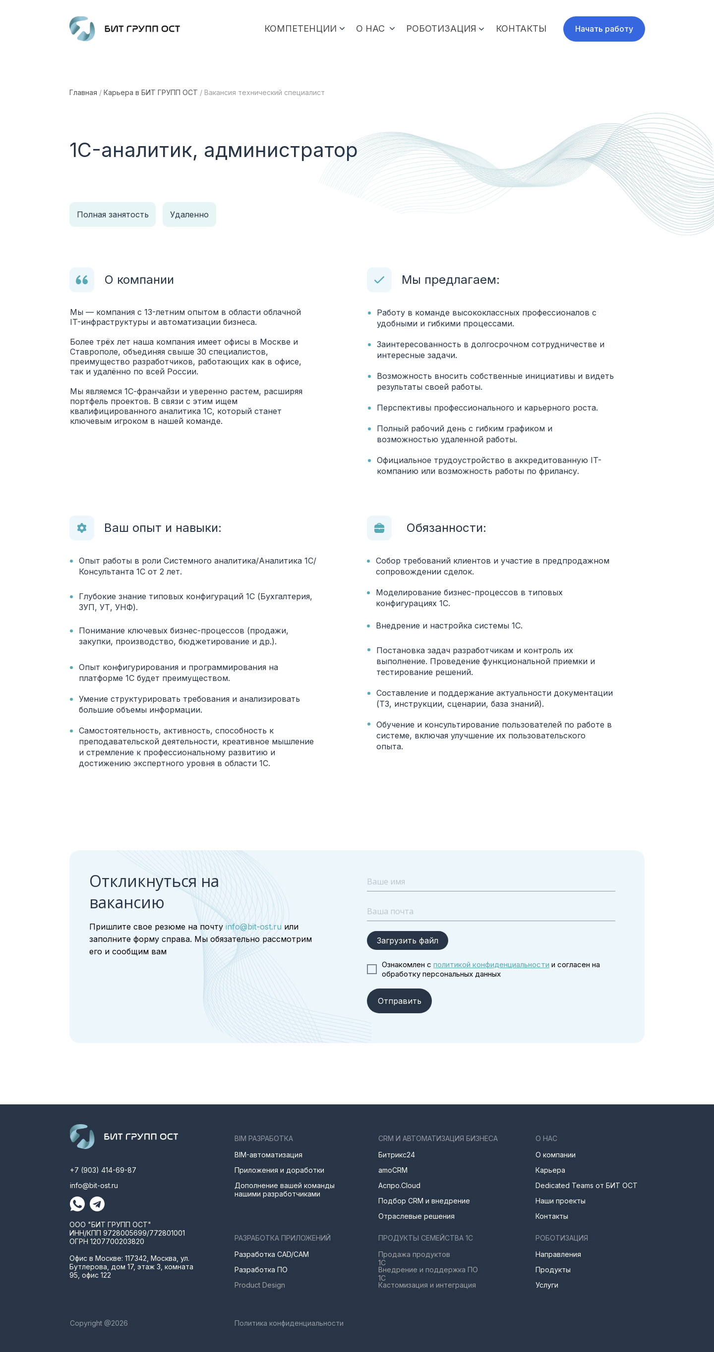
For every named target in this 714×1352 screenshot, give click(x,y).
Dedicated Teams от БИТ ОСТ (587, 1185)
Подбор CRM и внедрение (424, 1200)
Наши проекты (561, 1200)
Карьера (550, 1170)
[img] (124, 28)
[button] (604, 29)
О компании (556, 1154)
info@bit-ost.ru (252, 927)
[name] (491, 881)
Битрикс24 (396, 1154)
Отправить (399, 1001)
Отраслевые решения (416, 1216)
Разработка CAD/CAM (272, 1254)
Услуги (547, 1285)
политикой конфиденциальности (491, 964)
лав (79, 92)
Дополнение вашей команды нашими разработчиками (285, 1189)
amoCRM (393, 1170)
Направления (558, 1254)
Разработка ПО (261, 1269)
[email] (491, 911)
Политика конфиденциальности (289, 1323)
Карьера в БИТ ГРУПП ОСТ (151, 92)
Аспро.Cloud (399, 1185)
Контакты (552, 1216)
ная (91, 92)
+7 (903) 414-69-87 (103, 1170)
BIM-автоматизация (268, 1154)
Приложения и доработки (279, 1170)
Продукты (553, 1269)
